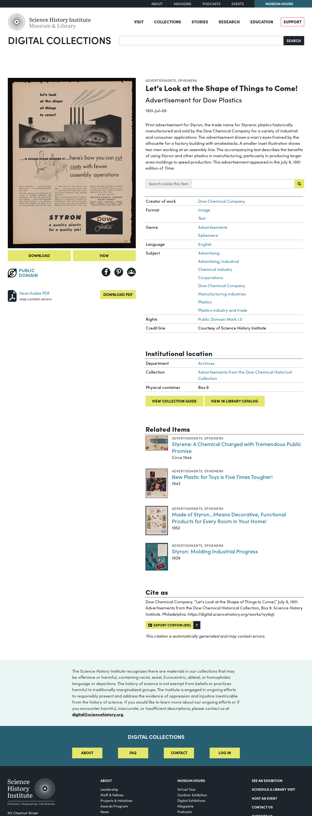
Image (204, 210)
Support (292, 21)
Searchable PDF (35, 293)
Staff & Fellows (112, 795)
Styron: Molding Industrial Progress (215, 551)
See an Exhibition (267, 780)
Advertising (208, 253)
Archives (206, 363)
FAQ (132, 752)
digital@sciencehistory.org (97, 714)
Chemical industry (215, 269)
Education (261, 21)
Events (238, 3)
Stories (200, 21)
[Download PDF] (12, 295)
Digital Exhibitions (191, 800)
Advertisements (161, 80)
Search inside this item (168, 183)
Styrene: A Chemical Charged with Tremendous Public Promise (236, 447)
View (104, 255)
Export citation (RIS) (169, 625)
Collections (167, 21)
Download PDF (118, 294)
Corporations (210, 277)
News (104, 811)
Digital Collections (59, 40)
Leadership (109, 789)
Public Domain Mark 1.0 (220, 319)
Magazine (182, 3)
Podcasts (211, 3)
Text (201, 218)
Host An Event (264, 798)
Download (39, 255)
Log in (225, 752)
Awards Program (114, 806)
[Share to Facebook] (106, 272)
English (205, 244)
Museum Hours (279, 3)
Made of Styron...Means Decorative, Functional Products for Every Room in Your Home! (229, 517)
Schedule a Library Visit (273, 789)
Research (229, 21)
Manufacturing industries (222, 294)
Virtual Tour (186, 789)
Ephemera (187, 80)
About (157, 3)
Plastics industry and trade (222, 310)
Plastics (205, 302)
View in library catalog (234, 400)
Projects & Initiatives (116, 800)
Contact (179, 752)
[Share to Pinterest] (118, 272)
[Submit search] (299, 183)
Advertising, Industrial (218, 261)
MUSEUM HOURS (191, 780)
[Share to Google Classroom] (131, 272)
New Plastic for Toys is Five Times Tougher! (222, 476)
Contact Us (262, 807)
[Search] (201, 40)
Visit (139, 21)
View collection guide (174, 400)
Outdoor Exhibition (192, 795)
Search (294, 40)
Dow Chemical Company (221, 201)
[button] (196, 625)
